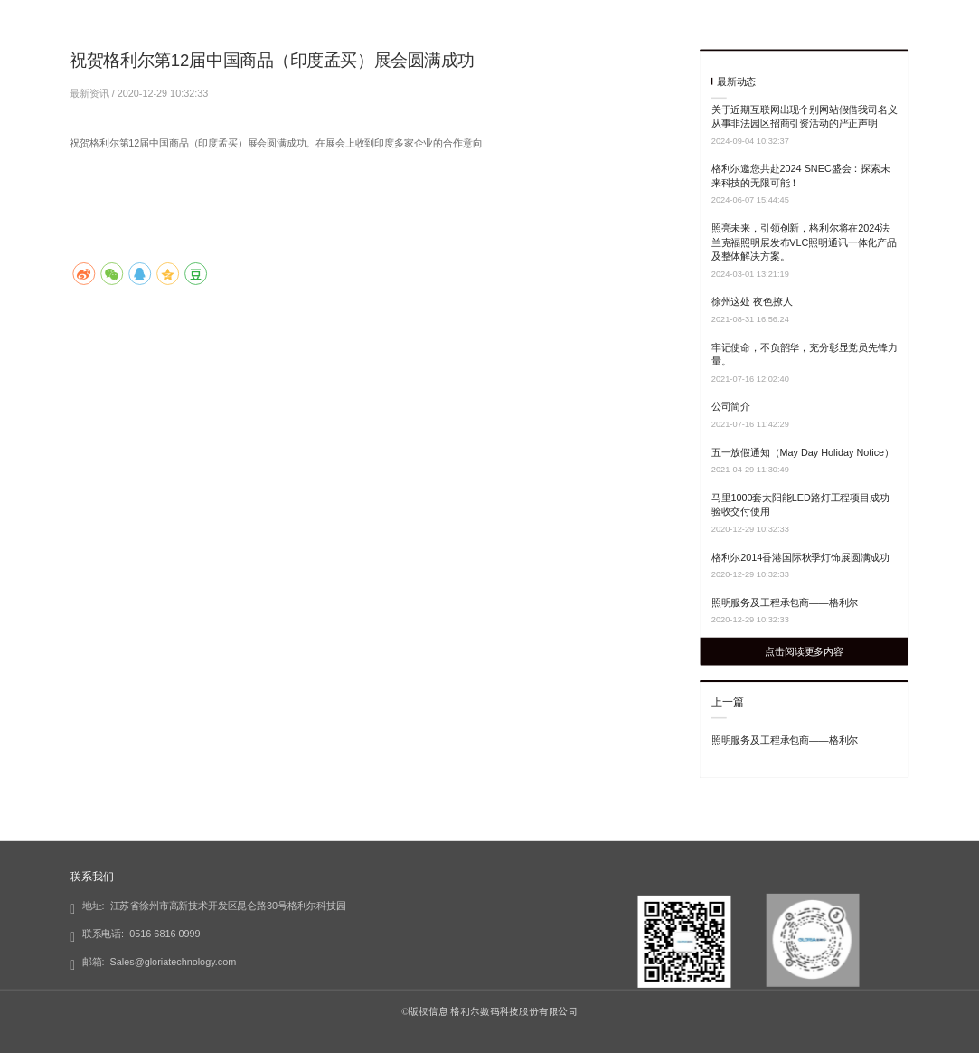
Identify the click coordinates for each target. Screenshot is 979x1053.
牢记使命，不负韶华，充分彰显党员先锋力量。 (804, 354)
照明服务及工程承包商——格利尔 (784, 602)
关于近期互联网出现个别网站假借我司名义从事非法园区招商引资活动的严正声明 (804, 115)
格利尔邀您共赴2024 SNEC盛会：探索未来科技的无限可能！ (800, 175)
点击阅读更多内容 (804, 651)
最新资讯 (90, 92)
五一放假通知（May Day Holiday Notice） (802, 452)
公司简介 (730, 406)
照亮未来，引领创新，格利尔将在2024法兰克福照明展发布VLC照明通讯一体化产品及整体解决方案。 (804, 242)
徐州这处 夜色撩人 (752, 301)
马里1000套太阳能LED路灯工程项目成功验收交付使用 (800, 504)
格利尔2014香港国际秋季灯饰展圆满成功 (800, 557)
